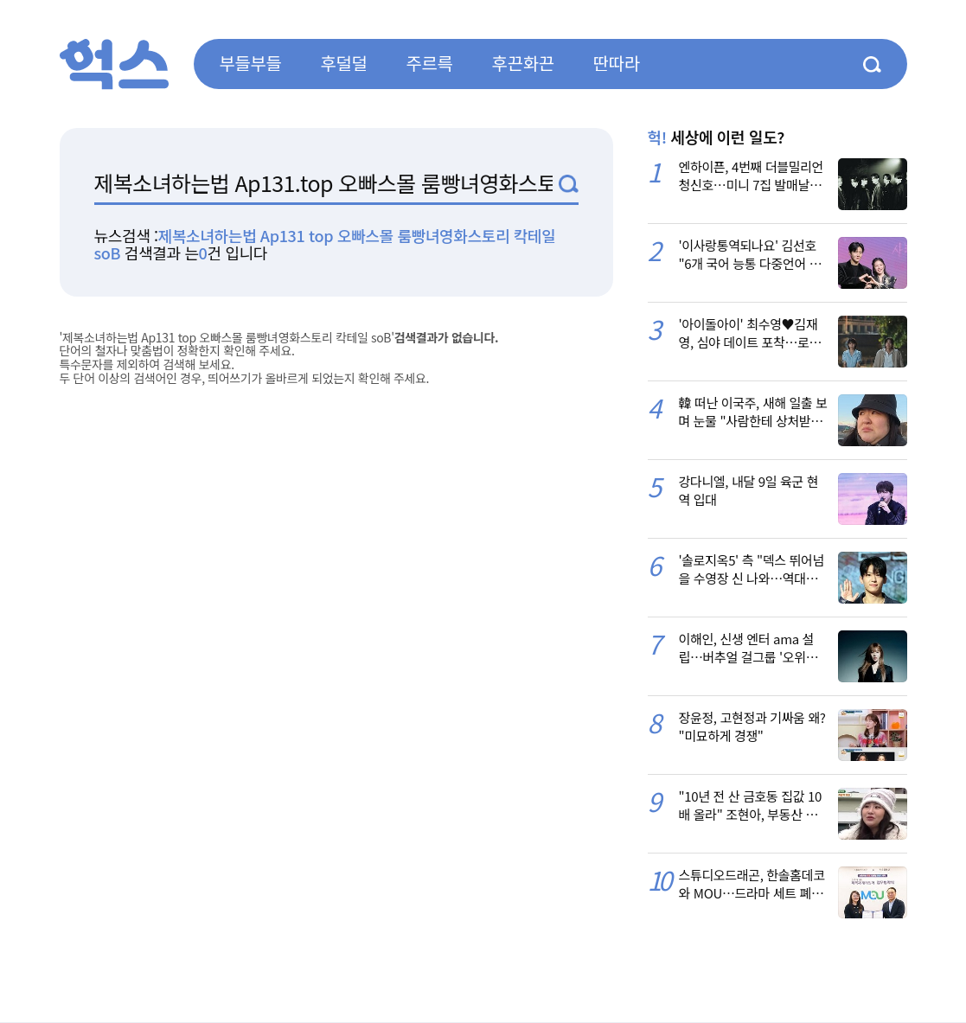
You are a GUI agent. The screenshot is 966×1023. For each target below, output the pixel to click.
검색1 (569, 184)
